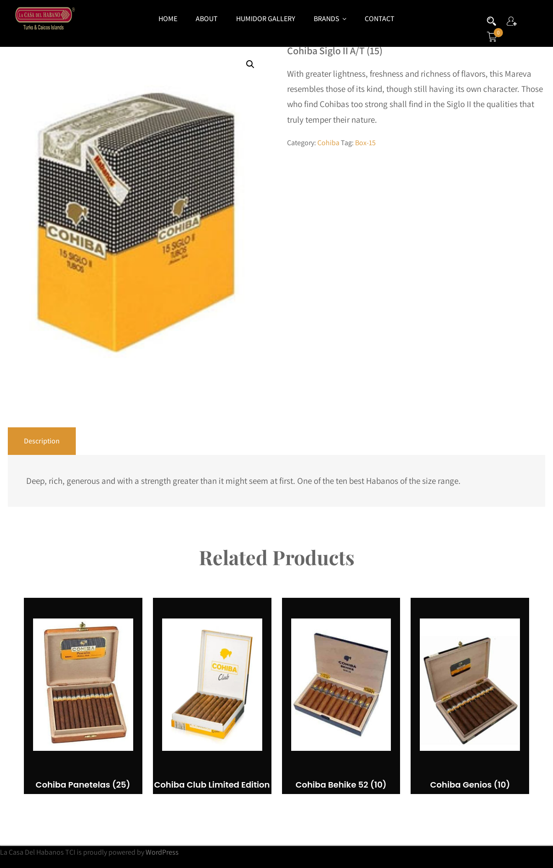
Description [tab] (42, 441)
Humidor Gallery (265, 18)
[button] (250, 64)
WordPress (162, 852)
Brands (330, 18)
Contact (380, 18)
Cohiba (328, 143)
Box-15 (365, 143)
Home (167, 18)
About (207, 18)
